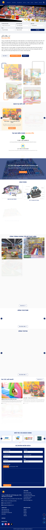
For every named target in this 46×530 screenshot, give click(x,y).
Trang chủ (9, 2)
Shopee (25, 509)
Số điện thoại (5, 459)
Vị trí (2, 28)
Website (25, 515)
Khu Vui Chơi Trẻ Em (27, 492)
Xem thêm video (23, 326)
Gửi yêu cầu (7, 485)
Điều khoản (4, 514)
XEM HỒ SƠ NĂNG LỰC (10, 55)
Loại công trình (19, 23)
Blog (28, 2)
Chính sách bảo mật (5, 509)
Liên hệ (40, 2)
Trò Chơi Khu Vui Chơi (28, 497)
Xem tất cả (23, 305)
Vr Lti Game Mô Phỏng (28, 494)
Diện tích (32, 23)
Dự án (32, 2)
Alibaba (25, 511)
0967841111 (20, 55)
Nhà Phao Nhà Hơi (27, 498)
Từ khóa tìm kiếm (5, 23)
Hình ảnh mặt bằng (6, 464)
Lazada (25, 514)
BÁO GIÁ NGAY (23, 172)
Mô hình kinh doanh (6, 450)
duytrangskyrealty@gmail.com (8, 505)
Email (25, 459)
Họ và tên (25, 450)
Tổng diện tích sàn (6, 454)
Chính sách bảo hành (5, 511)
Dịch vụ (24, 2)
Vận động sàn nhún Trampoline (29, 495)
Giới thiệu (14, 2)
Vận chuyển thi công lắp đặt (7, 512)
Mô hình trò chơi (19, 28)
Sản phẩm (19, 2)
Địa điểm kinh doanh (27, 454)
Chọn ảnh (6, 466)
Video (36, 2)
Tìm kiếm (37, 29)
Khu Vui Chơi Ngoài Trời (28, 500)
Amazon (25, 512)
